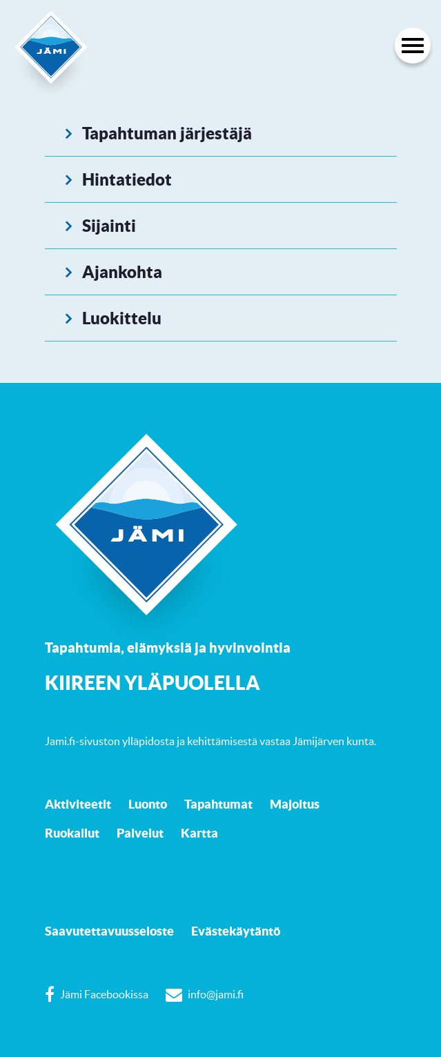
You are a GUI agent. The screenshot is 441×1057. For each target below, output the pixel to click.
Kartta (199, 833)
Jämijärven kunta (333, 741)
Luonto (147, 804)
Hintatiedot (127, 179)
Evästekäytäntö (235, 931)
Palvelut (140, 833)
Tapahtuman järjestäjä (167, 133)
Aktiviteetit (78, 804)
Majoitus (295, 804)
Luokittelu (121, 318)
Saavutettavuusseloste (109, 931)
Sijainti (109, 225)
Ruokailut (72, 833)
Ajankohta (122, 271)
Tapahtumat (218, 804)
